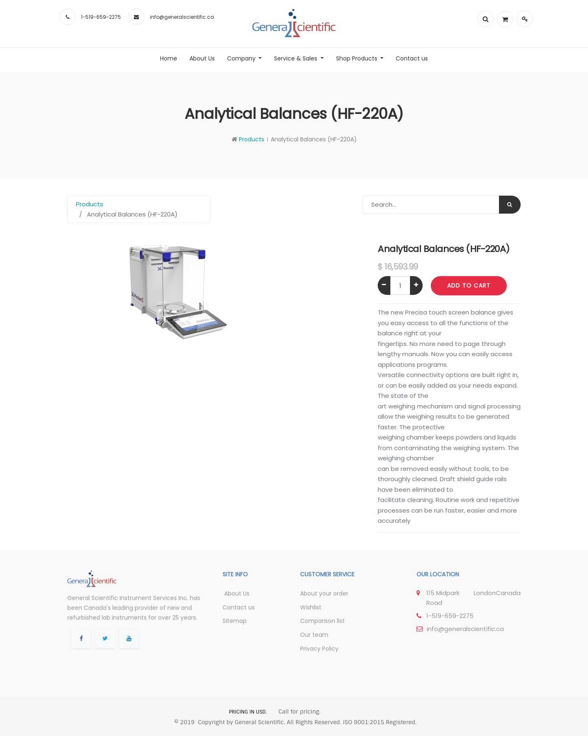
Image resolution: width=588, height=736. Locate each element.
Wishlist (310, 607)
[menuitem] (168, 58)
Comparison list (322, 621)
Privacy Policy (319, 649)
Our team (314, 635)
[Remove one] (384, 285)
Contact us (239, 607)
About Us (236, 593)
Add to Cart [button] (468, 285)
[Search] (510, 205)
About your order (324, 593)
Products (251, 139)
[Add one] (416, 285)
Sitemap (235, 621)
